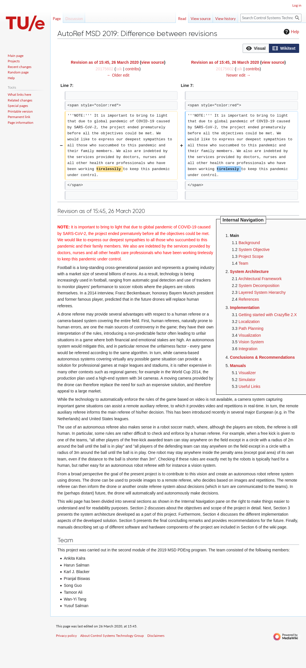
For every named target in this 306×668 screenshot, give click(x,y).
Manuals (238, 365)
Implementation (244, 307)
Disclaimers (155, 635)
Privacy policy (66, 635)
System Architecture (249, 271)
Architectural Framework (260, 278)
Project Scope (251, 256)
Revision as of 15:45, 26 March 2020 (105, 62)
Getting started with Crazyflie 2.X (268, 314)
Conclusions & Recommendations (262, 357)
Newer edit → (238, 75)
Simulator (247, 379)
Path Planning (251, 328)
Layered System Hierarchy (262, 292)
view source (152, 62)
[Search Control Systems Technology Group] (270, 18)
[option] (256, 48)
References (249, 299)
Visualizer (247, 372)
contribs (132, 69)
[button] (256, 48)
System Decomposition (259, 285)
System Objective (254, 249)
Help (290, 32)
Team (243, 263)
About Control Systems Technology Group (112, 635)
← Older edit (118, 75)
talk (119, 69)
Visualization (250, 335)
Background (249, 242)
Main (234, 235)
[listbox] (271, 48)
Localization (249, 321)
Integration (248, 348)
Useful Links (249, 386)
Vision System (251, 342)
